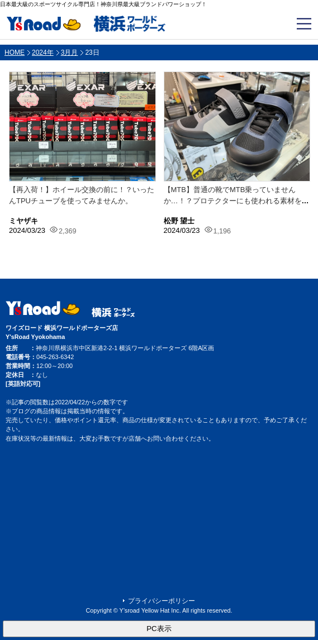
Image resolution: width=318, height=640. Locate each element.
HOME (14, 52)
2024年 (43, 52)
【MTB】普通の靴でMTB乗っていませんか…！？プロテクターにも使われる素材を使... (233, 200)
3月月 (69, 52)
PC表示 (159, 628)
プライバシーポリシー (161, 601)
